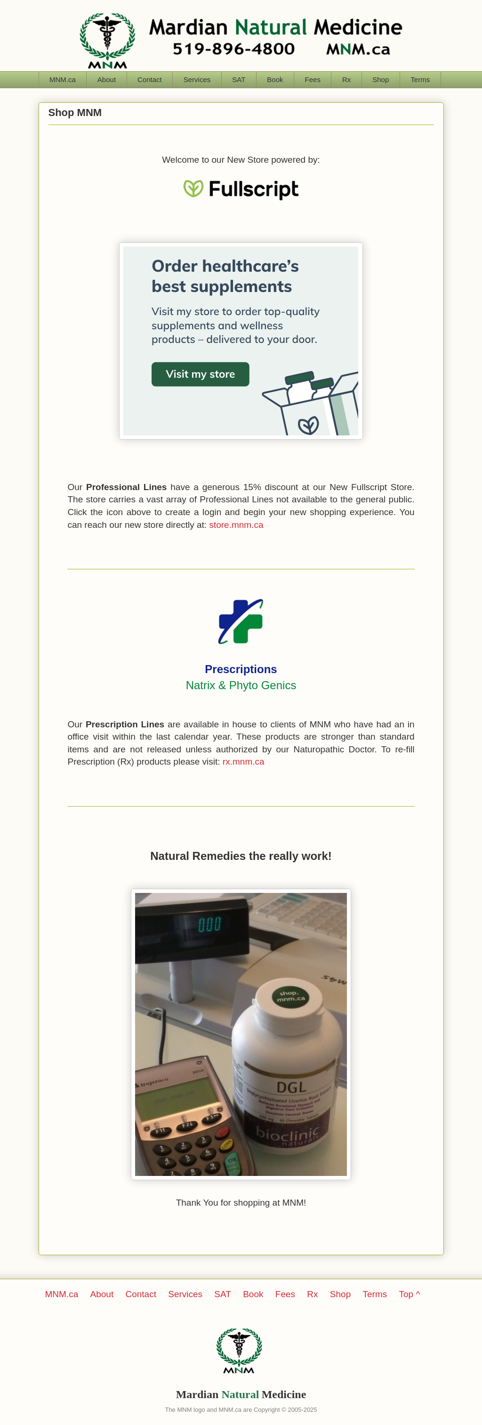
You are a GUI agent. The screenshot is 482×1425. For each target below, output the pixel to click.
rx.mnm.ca (244, 762)
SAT (238, 79)
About (106, 79)
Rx (346, 79)
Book (275, 79)
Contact (149, 79)
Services (197, 79)
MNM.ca (62, 79)
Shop (380, 79)
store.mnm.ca (236, 525)
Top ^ (409, 1294)
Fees (313, 79)
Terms (420, 79)
